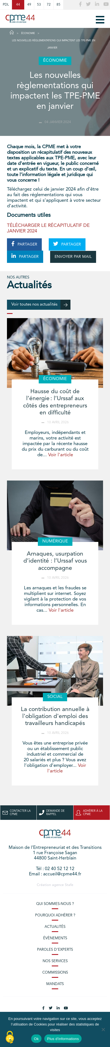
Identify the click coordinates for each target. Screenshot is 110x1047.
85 (58, 4)
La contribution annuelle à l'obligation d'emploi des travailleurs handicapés (55, 716)
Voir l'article (60, 455)
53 (39, 4)
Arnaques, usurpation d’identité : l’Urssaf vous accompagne (55, 561)
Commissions (55, 972)
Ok (36, 1039)
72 (49, 4)
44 (18, 4)
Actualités (55, 927)
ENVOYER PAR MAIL (73, 257)
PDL (6, 4)
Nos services (55, 961)
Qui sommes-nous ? (55, 904)
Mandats (55, 984)
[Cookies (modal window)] (9, 1037)
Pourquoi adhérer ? (55, 915)
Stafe (69, 885)
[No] (103, 1029)
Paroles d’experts (55, 950)
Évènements (55, 938)
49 (29, 4)
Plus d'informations (63, 1039)
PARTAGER (24, 243)
